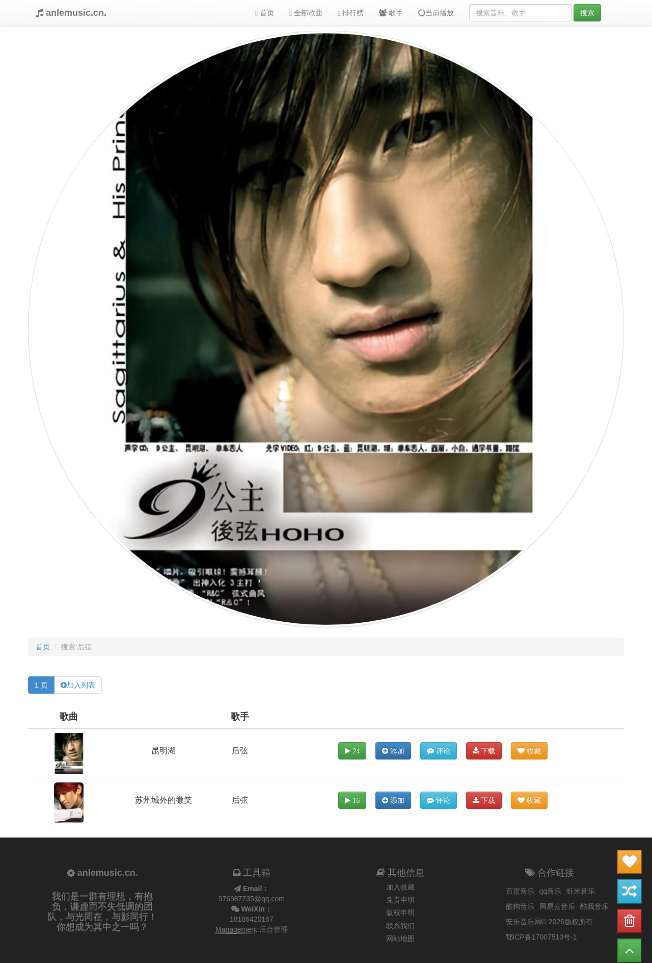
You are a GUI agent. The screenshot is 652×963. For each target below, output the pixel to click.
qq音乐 (550, 891)
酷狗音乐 (520, 906)
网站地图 (400, 938)
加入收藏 (400, 887)
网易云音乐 (557, 906)
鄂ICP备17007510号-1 (541, 937)
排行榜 (351, 13)
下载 (484, 751)
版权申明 (400, 912)
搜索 (587, 13)
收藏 (529, 751)
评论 (438, 751)
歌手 (391, 13)
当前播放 (435, 12)
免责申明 (400, 900)
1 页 (41, 685)
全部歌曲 (305, 13)
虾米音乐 (580, 891)
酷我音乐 (594, 906)
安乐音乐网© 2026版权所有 (549, 922)
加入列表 (81, 685)
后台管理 (273, 929)
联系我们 (400, 926)
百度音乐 (520, 891)
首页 (264, 13)
